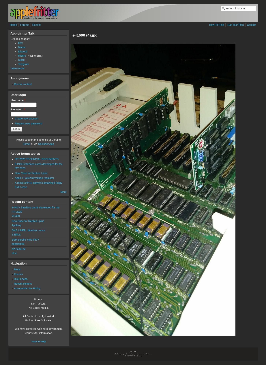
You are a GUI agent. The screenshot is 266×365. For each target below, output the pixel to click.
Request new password (28, 123)
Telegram (23, 64)
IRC (20, 43)
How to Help (38, 341)
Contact (251, 24)
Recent (36, 24)
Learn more (17, 68)
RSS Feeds (21, 278)
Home (13, 24)
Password (18, 109)
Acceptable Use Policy (27, 288)
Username (18, 100)
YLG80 (16, 215)
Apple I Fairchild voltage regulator (34, 177)
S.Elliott (16, 234)
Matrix (21, 47)
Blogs (17, 269)
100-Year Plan (235, 24)
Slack (21, 59)
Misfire (22, 55)
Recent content (23, 84)
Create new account (26, 118)
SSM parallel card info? (25, 239)
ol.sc (14, 253)
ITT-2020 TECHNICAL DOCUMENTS (37, 159)
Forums (24, 24)
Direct (26, 143)
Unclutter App (46, 143)
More (64, 192)
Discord (22, 51)
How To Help (216, 24)
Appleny (16, 225)
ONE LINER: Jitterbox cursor (28, 230)
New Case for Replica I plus (31, 173)
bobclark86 (18, 243)
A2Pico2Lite (19, 249)
